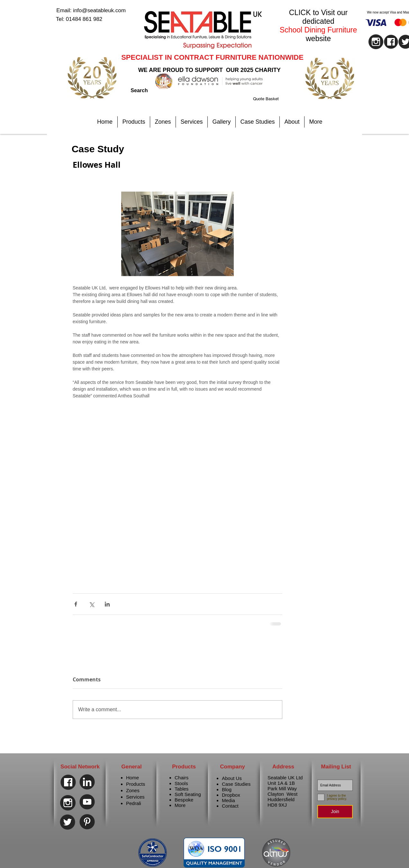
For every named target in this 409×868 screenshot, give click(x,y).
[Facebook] (68, 782)
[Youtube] (87, 802)
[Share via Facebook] (76, 604)
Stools (181, 783)
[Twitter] (67, 822)
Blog (227, 789)
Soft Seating (188, 794)
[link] (274, 98)
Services (135, 797)
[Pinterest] (87, 822)
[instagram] (375, 41)
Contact (230, 806)
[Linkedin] (87, 782)
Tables (181, 789)
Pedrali (133, 803)
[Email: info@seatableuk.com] (91, 10)
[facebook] (391, 41)
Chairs (181, 777)
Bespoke (184, 799)
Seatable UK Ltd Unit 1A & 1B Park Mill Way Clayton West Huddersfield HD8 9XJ (285, 791)
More (180, 805)
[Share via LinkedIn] (107, 604)
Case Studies (236, 784)
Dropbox (231, 795)
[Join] (335, 811)
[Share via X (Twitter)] (91, 604)
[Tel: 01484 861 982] (79, 19)
